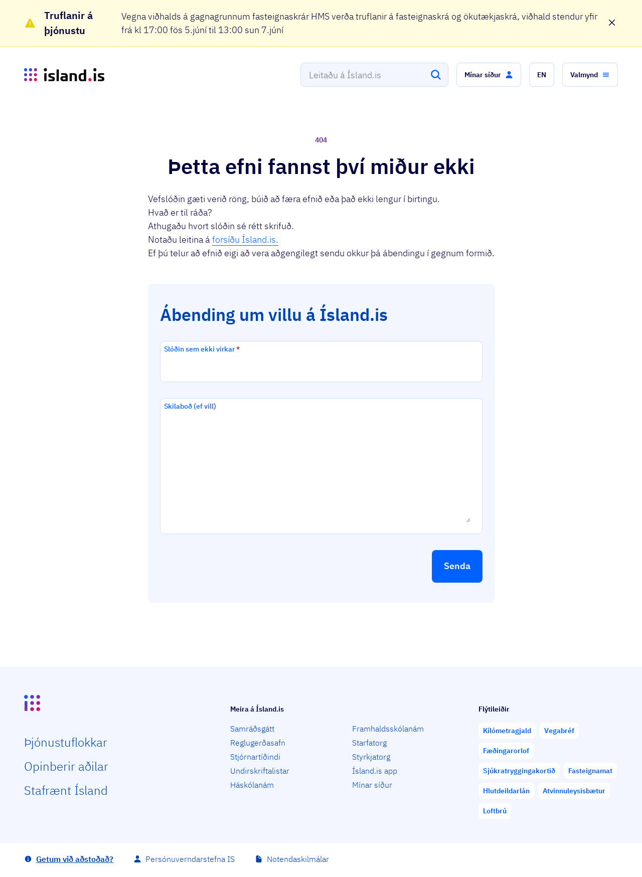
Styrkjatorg (371, 757)
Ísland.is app (374, 771)
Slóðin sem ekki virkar (202, 349)
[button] (488, 75)
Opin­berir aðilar (66, 766)
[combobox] (374, 75)
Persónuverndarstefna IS (190, 859)
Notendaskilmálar (298, 859)
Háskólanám (252, 785)
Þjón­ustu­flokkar (65, 742)
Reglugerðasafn (257, 743)
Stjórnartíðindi (255, 757)
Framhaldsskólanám (388, 729)
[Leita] (436, 75)
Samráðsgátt (252, 729)
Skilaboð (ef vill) (190, 406)
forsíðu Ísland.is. (245, 239)
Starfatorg (369, 743)
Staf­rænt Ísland (66, 790)
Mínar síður (372, 785)
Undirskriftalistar (259, 771)
